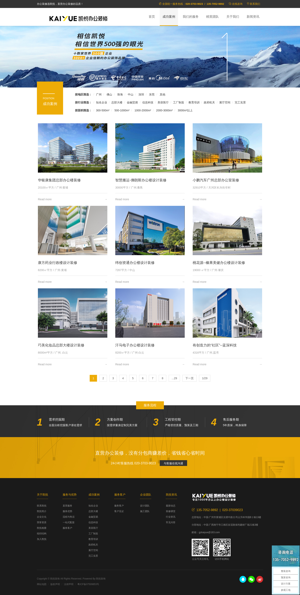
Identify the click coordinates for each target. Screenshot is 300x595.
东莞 (151, 94)
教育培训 (194, 102)
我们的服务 (191, 16)
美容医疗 (163, 102)
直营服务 (67, 505)
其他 (162, 94)
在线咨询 (237, 3)
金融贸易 (132, 102)
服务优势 (67, 511)
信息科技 (147, 102)
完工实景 (240, 102)
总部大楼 (116, 102)
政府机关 (209, 102)
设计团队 (145, 505)
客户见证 (119, 511)
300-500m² (103, 110)
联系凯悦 (41, 505)
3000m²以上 (185, 110)
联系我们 (255, 3)
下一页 (189, 378)
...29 (174, 378)
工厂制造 (178, 102)
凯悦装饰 (78, 18)
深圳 (141, 94)
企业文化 (41, 516)
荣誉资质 (41, 522)
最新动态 (170, 505)
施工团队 (145, 511)
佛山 (109, 94)
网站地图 (41, 584)
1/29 (204, 378)
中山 (130, 94)
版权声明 (55, 584)
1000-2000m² (142, 110)
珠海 (119, 94)
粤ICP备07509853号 (88, 584)
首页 (152, 16)
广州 (99, 94)
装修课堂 (170, 511)
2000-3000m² (164, 110)
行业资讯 (170, 516)
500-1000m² (121, 110)
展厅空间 (224, 102)
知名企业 (101, 102)
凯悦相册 (41, 528)
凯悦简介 (41, 511)
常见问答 (170, 522)
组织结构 (41, 533)
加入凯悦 (41, 539)
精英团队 (212, 16)
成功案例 (168, 16)
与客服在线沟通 (173, 463)
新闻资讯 (253, 16)
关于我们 (232, 16)
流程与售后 (69, 516)
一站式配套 (69, 522)
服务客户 (67, 528)
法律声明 (68, 584)
